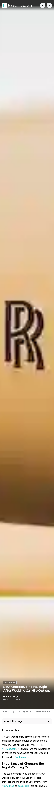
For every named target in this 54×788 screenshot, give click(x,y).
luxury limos (8, 785)
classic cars (23, 785)
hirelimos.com (9, 748)
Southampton (22, 757)
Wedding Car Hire (10, 682)
